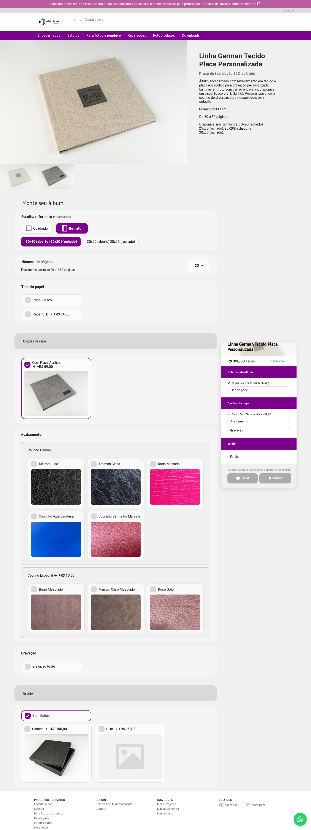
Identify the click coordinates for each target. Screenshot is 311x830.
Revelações (137, 35)
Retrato (71, 228)
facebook (231, 804)
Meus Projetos (166, 804)
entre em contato (246, 4)
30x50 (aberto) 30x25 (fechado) (110, 242)
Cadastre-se (94, 19)
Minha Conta (165, 813)
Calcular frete (280, 359)
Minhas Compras (168, 808)
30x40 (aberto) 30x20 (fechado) (51, 242)
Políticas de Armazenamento (114, 804)
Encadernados (49, 35)
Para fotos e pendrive (103, 35)
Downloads (191, 35)
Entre (77, 19)
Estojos (73, 35)
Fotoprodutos (164, 35)
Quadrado (37, 228)
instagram (258, 804)
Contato (289, 10)
